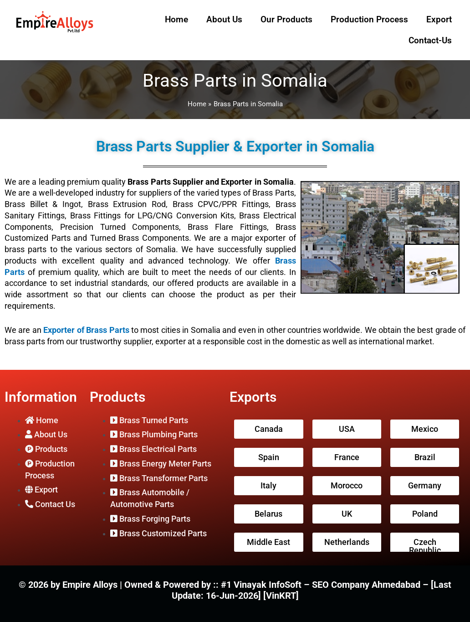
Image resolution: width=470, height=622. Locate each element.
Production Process (369, 19)
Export (439, 19)
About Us (224, 19)
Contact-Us (430, 40)
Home (176, 19)
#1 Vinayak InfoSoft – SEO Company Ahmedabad (322, 584)
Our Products (286, 19)
